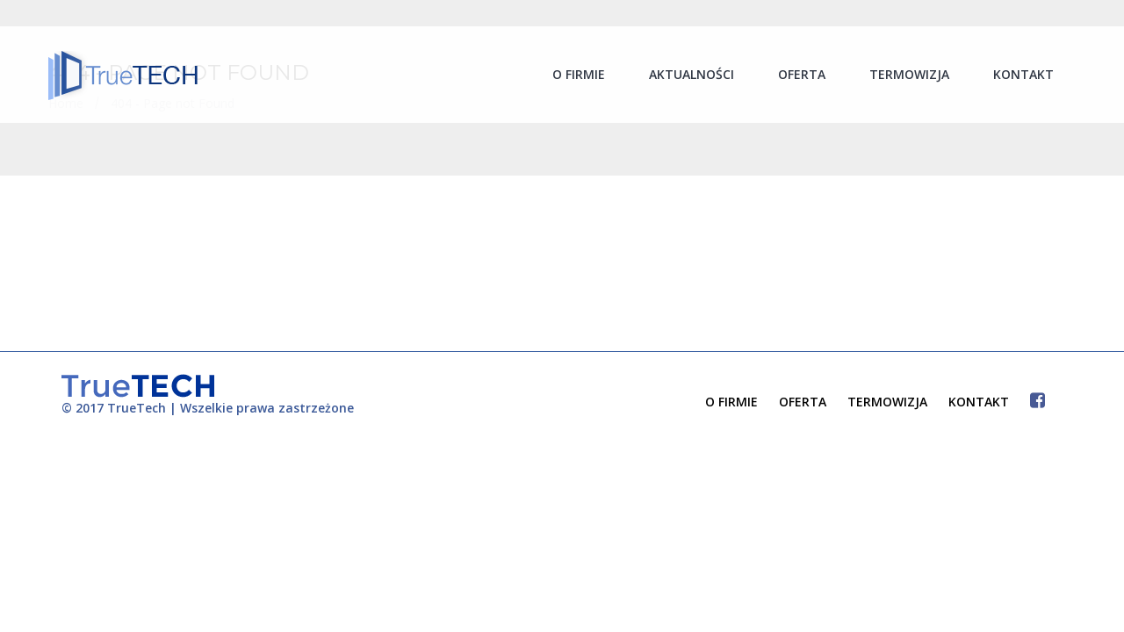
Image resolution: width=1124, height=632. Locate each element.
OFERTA (802, 401)
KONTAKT (978, 401)
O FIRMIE (731, 401)
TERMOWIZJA (887, 401)
